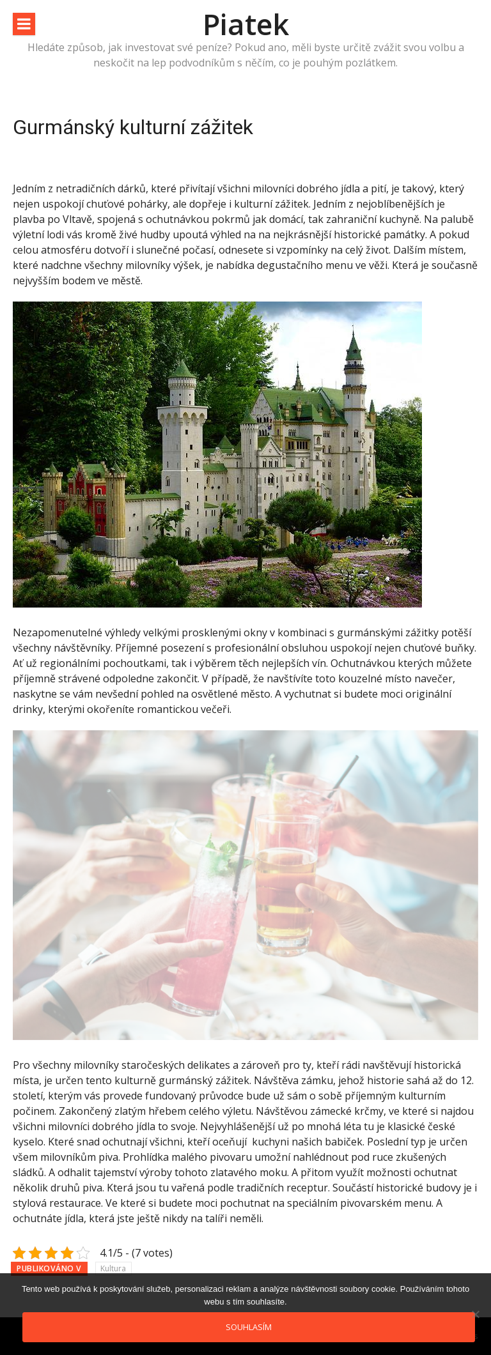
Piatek (246, 23)
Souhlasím (249, 1327)
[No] (475, 1314)
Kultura (113, 1268)
